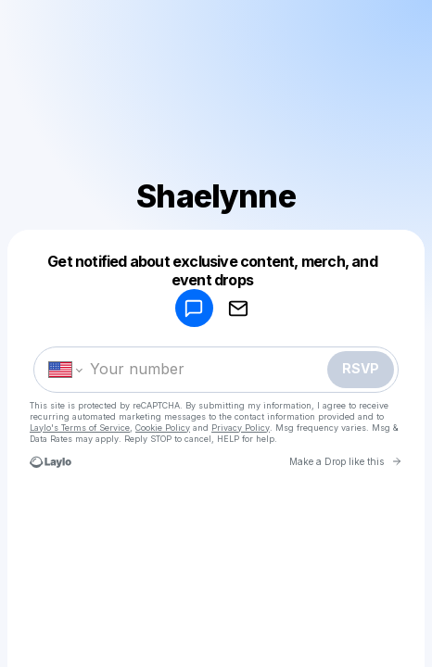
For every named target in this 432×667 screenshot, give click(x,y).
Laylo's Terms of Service (80, 427)
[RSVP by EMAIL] (238, 308)
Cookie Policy (162, 427)
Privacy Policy (240, 427)
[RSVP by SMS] (193, 308)
